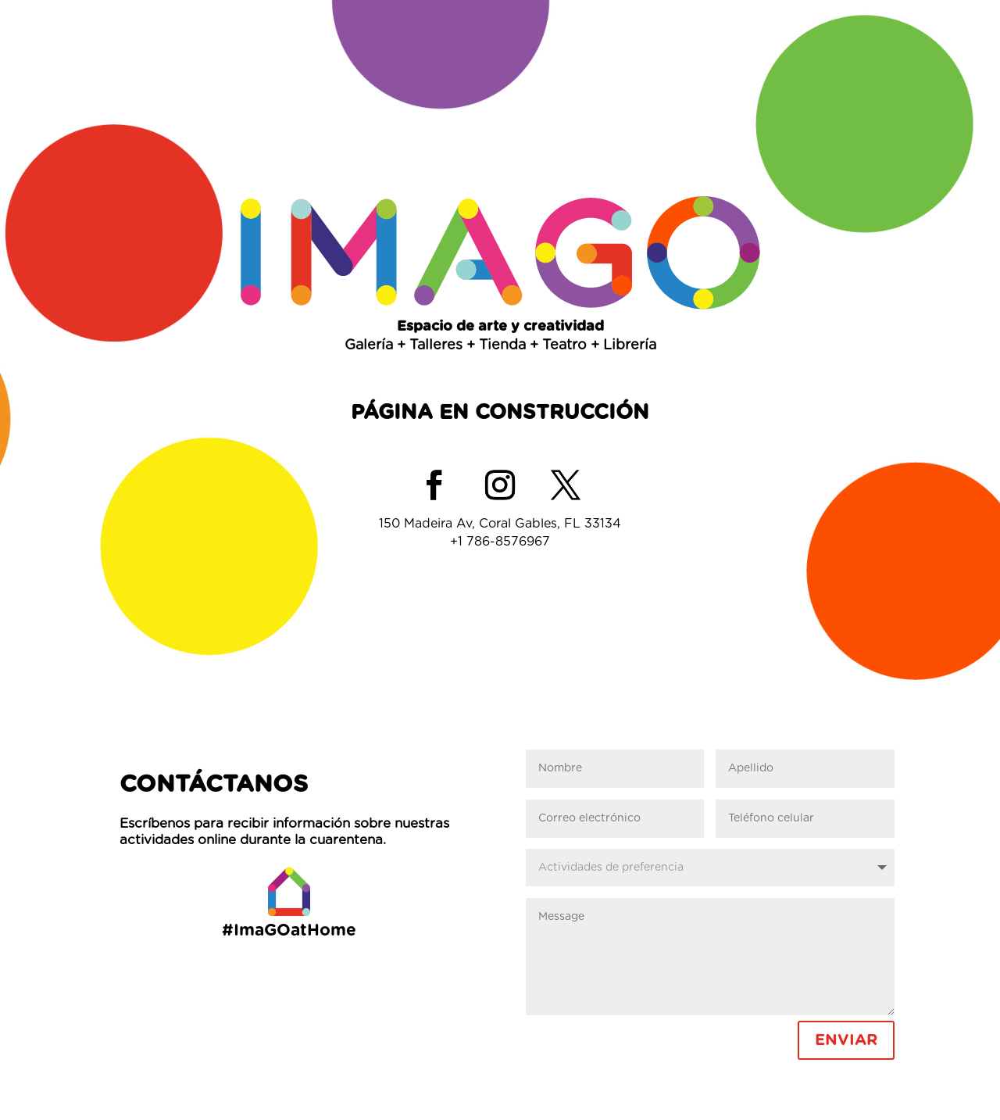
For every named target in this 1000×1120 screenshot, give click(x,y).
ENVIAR (846, 1040)
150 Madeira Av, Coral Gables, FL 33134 (500, 523)
